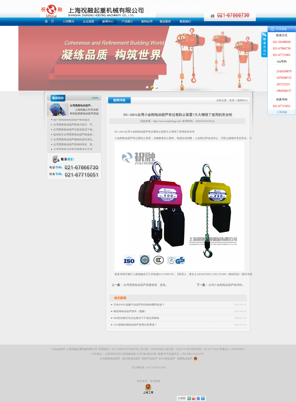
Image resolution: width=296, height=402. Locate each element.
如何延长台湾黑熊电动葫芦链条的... (73, 135)
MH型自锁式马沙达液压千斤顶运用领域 (136, 318)
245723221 (283, 84)
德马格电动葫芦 (131, 358)
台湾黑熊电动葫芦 (110, 358)
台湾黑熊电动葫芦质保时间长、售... (73, 145)
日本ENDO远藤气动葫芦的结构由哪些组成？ (139, 304)
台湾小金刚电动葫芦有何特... (226, 284)
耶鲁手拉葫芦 (149, 358)
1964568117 (283, 90)
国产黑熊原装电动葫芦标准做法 (71, 120)
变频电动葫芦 (187, 358)
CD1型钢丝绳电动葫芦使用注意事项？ (135, 324)
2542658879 (283, 71)
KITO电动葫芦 (167, 358)
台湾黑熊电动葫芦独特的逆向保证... (73, 140)
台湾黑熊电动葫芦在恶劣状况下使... (73, 130)
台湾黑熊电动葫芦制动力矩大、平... (73, 125)
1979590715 (283, 77)
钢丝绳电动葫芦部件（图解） (130, 311)
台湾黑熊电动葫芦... (81, 105)
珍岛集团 (155, 381)
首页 (231, 100)
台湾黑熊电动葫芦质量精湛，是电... (145, 284)
